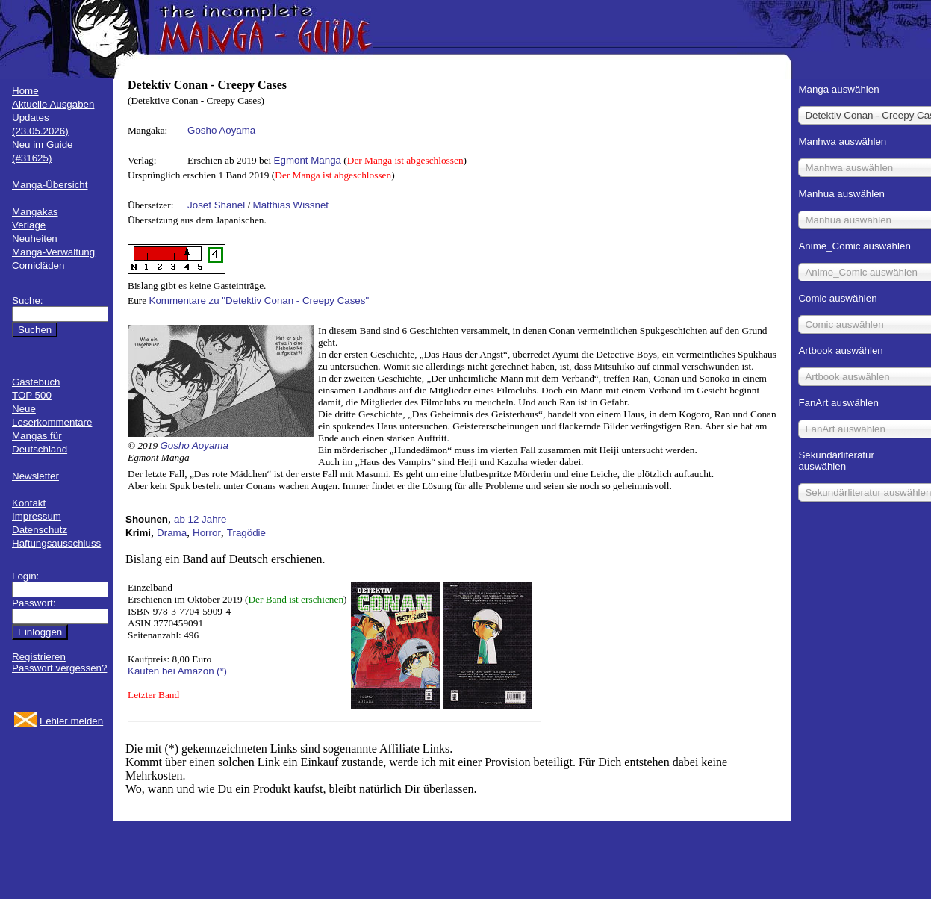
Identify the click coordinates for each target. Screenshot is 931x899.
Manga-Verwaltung (53, 252)
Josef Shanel (216, 205)
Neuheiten (34, 238)
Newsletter (35, 476)
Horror (207, 532)
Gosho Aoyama (221, 130)
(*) (222, 670)
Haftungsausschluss (56, 543)
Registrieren (39, 656)
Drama (172, 532)
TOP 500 (32, 395)
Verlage (29, 225)
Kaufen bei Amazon (171, 670)
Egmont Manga (307, 160)
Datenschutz (39, 529)
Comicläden (38, 265)
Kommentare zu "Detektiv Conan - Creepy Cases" (259, 300)
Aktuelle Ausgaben (53, 104)
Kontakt (29, 502)
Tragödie (246, 532)
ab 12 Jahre (200, 519)
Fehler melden (71, 721)
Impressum (36, 516)
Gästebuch (36, 382)
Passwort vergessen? (59, 668)
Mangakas (35, 211)
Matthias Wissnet (291, 205)
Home (25, 90)
